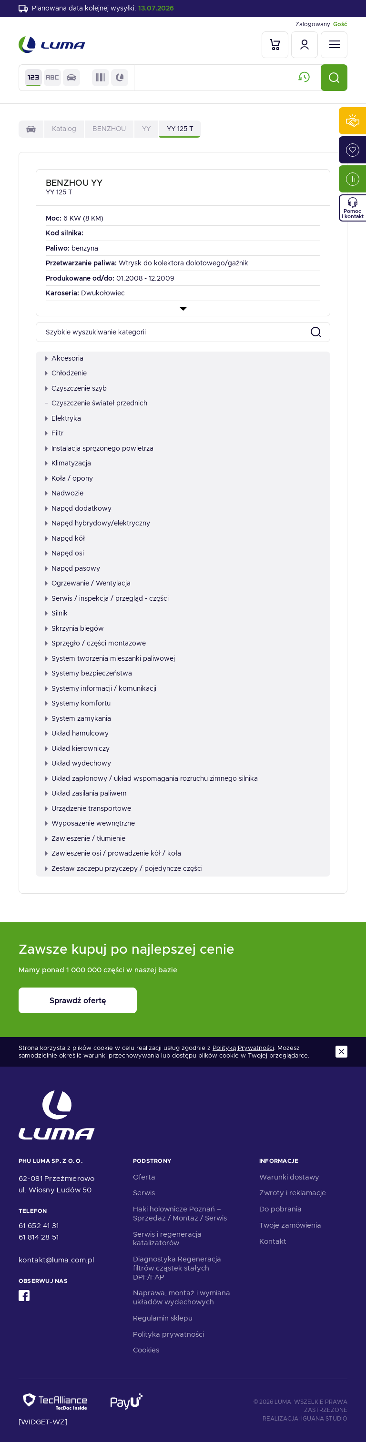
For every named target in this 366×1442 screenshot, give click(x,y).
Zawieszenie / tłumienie (85, 838)
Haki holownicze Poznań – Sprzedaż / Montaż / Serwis (180, 1213)
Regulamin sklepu (163, 1318)
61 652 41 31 (39, 1225)
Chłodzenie (66, 373)
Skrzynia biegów (74, 628)
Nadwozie (64, 493)
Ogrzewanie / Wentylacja (88, 583)
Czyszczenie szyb (76, 388)
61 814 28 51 (39, 1237)
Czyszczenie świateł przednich (96, 403)
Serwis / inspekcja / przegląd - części (107, 598)
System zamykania (78, 718)
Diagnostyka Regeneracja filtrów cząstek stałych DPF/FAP (177, 1268)
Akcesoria (64, 358)
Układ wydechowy (78, 763)
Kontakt (272, 1241)
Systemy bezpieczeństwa (88, 673)
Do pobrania (280, 1209)
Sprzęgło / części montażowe (95, 643)
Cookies (146, 1350)
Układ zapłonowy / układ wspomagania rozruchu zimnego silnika (151, 778)
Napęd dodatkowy (78, 508)
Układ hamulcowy (77, 733)
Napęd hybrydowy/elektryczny (97, 523)
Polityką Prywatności (243, 1048)
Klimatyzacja (68, 463)
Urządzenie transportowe (88, 808)
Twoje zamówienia (290, 1225)
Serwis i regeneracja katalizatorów (167, 1239)
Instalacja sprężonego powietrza (99, 448)
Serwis (144, 1193)
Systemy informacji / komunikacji (100, 688)
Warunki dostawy (289, 1177)
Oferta (144, 1177)
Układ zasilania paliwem (86, 793)
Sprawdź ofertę (78, 1001)
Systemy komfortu (78, 703)
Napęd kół (65, 538)
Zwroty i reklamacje (292, 1193)
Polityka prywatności (168, 1334)
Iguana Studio (324, 1418)
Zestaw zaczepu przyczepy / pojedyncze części (124, 868)
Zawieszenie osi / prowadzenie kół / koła (113, 853)
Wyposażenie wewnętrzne (90, 823)
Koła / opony (69, 478)
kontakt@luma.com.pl (56, 1260)
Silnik (56, 613)
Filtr (54, 433)
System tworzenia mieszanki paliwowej (110, 658)
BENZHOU (109, 128)
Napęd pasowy (72, 568)
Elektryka (63, 418)
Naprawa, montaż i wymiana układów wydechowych (181, 1297)
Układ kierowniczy (77, 748)
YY (146, 128)
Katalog (64, 128)
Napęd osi (64, 553)
